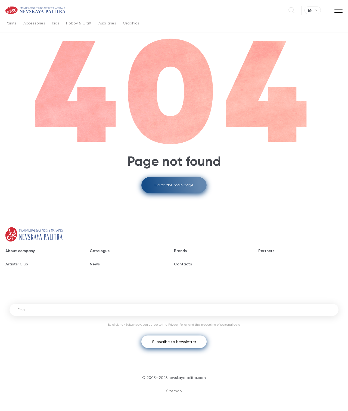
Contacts (183, 264)
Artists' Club (16, 264)
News (95, 264)
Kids (55, 23)
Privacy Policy (178, 325)
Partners (266, 251)
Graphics (131, 23)
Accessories (34, 23)
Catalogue (100, 251)
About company (20, 251)
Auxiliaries (107, 23)
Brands (180, 251)
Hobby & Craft (79, 23)
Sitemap (174, 391)
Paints (11, 23)
